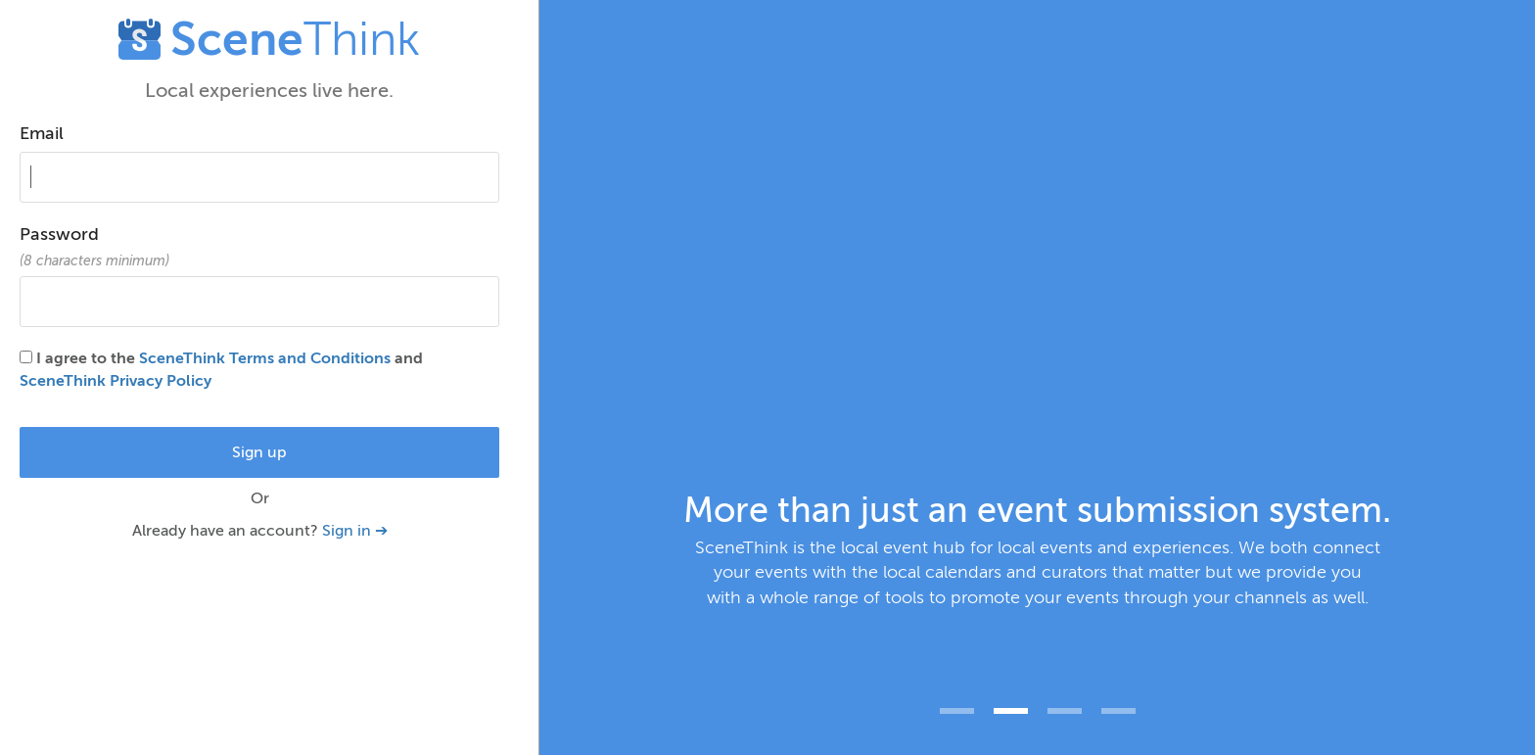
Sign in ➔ (355, 531)
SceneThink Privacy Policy (115, 381)
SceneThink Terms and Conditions (265, 358)
